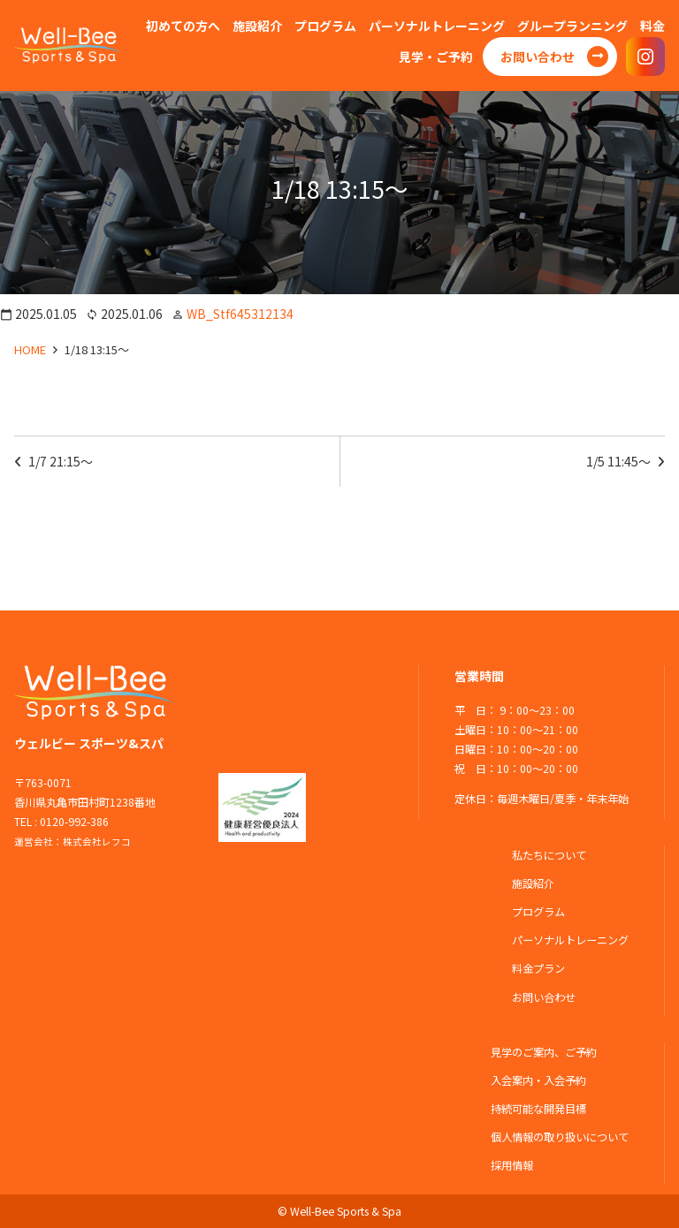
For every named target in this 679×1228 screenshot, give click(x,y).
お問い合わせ (544, 997)
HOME (30, 349)
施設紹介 (533, 883)
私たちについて (549, 855)
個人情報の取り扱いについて (560, 1137)
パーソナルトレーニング (570, 940)
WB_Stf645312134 (240, 313)
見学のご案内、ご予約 (544, 1052)
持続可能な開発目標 (538, 1109)
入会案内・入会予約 (538, 1080)
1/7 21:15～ (60, 461)
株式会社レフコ (97, 841)
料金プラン (538, 968)
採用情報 (512, 1165)
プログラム (538, 912)
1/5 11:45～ (618, 461)
